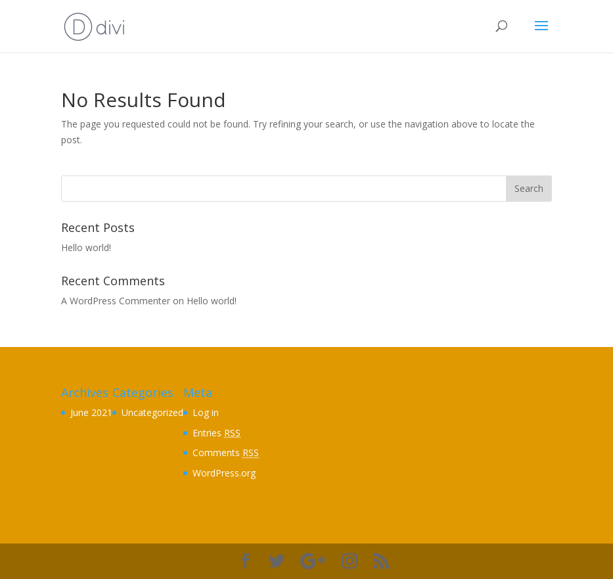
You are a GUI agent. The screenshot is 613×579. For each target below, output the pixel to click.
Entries (216, 433)
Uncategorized (152, 412)
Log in (206, 412)
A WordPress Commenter (115, 300)
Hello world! (86, 247)
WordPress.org (224, 473)
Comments (226, 452)
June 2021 (91, 412)
